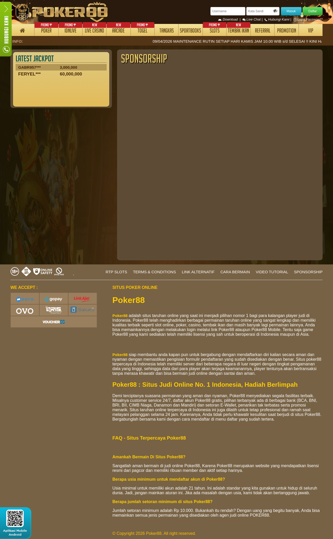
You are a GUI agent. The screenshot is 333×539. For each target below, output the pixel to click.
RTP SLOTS (116, 272)
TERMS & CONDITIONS (154, 272)
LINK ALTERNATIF (198, 272)
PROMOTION (286, 31)
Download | (230, 19)
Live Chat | (253, 19)
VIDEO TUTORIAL (272, 272)
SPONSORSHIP (308, 272)
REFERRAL (262, 31)
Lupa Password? (308, 19)
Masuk (291, 11)
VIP (310, 31)
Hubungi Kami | (278, 19)
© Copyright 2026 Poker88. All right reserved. (154, 533)
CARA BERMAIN (235, 272)
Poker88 (119, 315)
